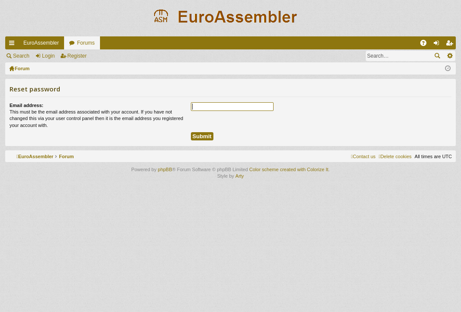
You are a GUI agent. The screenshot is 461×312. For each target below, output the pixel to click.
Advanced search (449, 56)
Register (77, 56)
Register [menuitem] (451, 44)
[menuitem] (395, 156)
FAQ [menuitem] (426, 44)
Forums (86, 43)
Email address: (26, 105)
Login (48, 56)
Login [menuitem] (438, 44)
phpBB (165, 169)
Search (21, 56)
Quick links (13, 44)
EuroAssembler (41, 43)
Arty (239, 176)
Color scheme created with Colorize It (289, 169)
